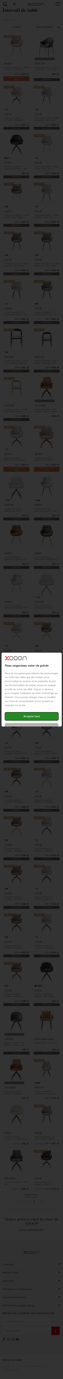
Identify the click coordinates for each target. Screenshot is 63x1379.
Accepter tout (31, 716)
